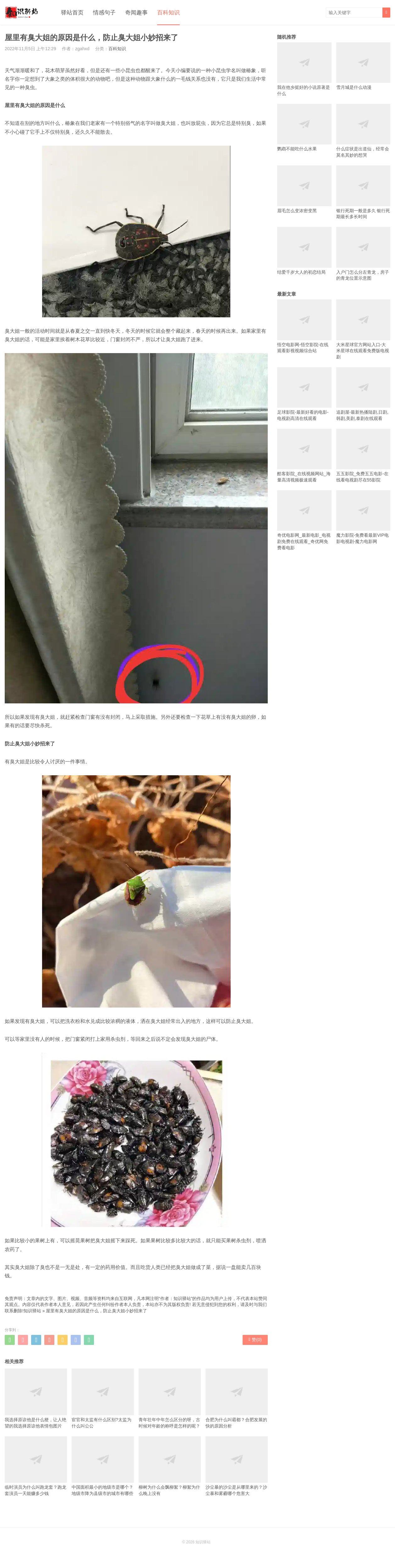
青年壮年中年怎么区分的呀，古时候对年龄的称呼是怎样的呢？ (170, 1398)
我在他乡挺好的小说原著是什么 (304, 69)
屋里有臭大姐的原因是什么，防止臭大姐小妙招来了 (96, 1310)
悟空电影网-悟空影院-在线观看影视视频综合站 (304, 326)
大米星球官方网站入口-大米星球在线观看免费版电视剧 (363, 329)
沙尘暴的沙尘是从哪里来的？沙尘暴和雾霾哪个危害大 (237, 1466)
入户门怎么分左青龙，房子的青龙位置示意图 (363, 254)
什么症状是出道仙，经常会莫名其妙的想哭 (363, 131)
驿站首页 (72, 12)
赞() (255, 1339)
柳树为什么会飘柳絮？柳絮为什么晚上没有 (170, 1466)
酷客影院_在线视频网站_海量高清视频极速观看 (304, 455)
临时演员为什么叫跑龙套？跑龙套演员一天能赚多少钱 (36, 1466)
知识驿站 (32, 1310)
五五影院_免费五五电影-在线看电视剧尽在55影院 (363, 455)
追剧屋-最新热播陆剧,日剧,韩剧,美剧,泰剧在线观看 (363, 394)
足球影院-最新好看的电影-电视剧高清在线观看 (304, 394)
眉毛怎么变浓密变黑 (304, 189)
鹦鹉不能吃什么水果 (304, 127)
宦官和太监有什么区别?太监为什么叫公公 (103, 1398)
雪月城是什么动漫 (363, 66)
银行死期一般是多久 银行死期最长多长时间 (363, 192)
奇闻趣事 (136, 12)
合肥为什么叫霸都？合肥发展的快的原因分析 (237, 1398)
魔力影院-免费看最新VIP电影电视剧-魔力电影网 (363, 517)
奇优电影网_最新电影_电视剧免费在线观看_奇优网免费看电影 (304, 520)
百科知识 (168, 12)
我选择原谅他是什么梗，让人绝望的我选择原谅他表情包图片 (36, 1398)
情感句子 (104, 12)
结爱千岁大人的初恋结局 (304, 250)
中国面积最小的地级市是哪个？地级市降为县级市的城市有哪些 (103, 1466)
